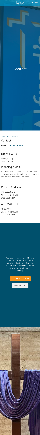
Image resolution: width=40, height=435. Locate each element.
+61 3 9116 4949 (16, 145)
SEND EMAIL (20, 285)
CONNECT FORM (20, 278)
